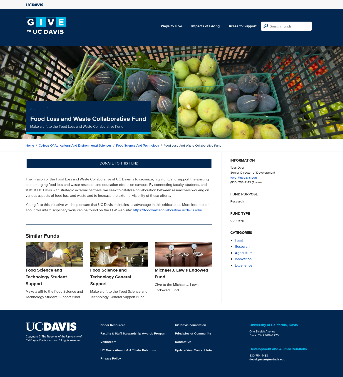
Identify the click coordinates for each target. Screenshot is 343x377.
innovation (243, 259)
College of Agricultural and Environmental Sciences (75, 145)
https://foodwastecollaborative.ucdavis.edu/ (167, 210)
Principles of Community (193, 333)
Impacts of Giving (205, 26)
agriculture (244, 252)
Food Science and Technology (137, 145)
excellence (243, 265)
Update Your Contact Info (193, 350)
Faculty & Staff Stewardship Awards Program (133, 333)
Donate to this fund (119, 163)
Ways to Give (171, 26)
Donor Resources (112, 325)
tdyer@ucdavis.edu (243, 177)
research (242, 246)
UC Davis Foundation (190, 325)
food (239, 240)
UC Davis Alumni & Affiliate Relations (128, 350)
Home (30, 145)
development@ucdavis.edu (267, 359)
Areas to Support (242, 26)
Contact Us (183, 342)
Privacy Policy (110, 358)
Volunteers (108, 342)
